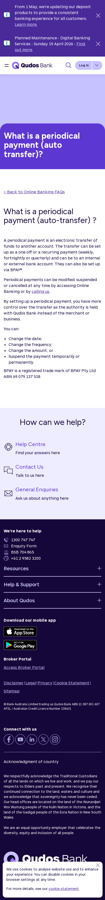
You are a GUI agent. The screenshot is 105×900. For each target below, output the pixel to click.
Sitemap (12, 691)
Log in (84, 65)
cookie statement (64, 888)
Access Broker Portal (24, 667)
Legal (31, 682)
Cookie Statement (71, 682)
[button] (7, 65)
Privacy (45, 682)
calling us (40, 291)
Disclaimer (14, 682)
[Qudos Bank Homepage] (32, 65)
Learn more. (26, 24)
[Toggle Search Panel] (68, 65)
